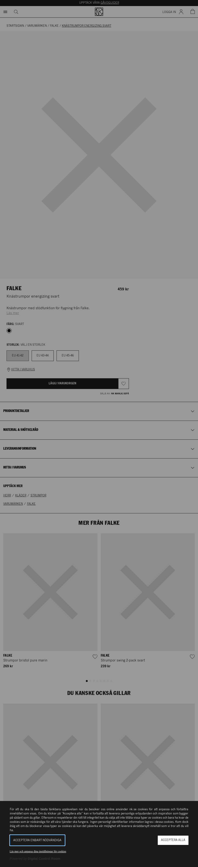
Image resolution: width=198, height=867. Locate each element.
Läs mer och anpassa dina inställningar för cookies (38, 851)
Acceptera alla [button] (173, 840)
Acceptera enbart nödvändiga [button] (37, 840)
